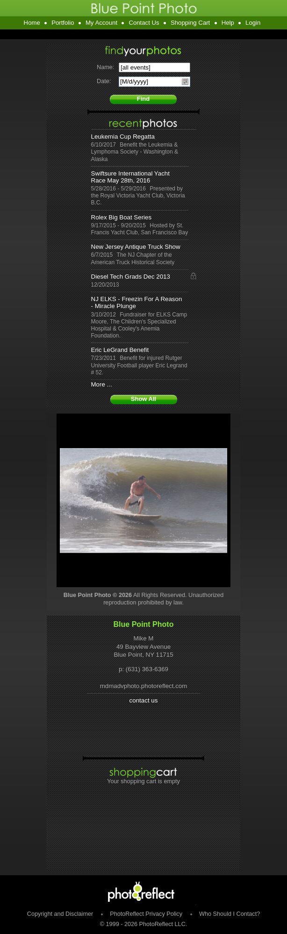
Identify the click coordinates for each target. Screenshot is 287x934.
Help (228, 22)
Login (252, 22)
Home (32, 22)
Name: (105, 67)
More (98, 384)
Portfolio (62, 22)
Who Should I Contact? (229, 914)
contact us (143, 700)
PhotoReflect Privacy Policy (146, 914)
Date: (104, 81)
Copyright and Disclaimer (61, 914)
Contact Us (144, 22)
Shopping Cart (190, 22)
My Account (101, 22)
